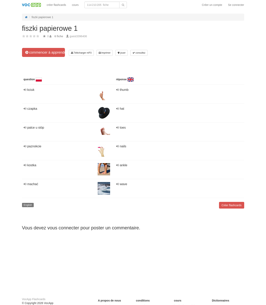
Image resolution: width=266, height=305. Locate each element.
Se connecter (236, 4)
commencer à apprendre (45, 52)
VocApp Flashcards (34, 299)
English (28, 204)
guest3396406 (78, 36)
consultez (139, 52)
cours (75, 4)
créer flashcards (56, 4)
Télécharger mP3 (81, 52)
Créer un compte (212, 4)
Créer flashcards (232, 205)
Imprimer (105, 52)
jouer (121, 52)
